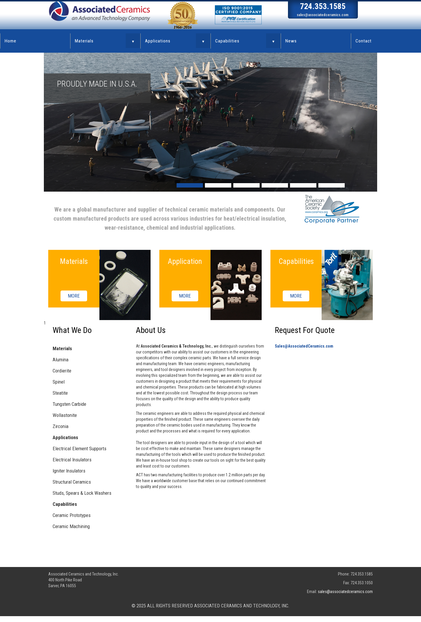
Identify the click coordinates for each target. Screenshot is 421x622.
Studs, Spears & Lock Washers (82, 493)
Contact (364, 41)
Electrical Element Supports (79, 448)
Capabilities (227, 41)
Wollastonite (65, 415)
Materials (84, 41)
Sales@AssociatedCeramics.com (304, 346)
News (291, 41)
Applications (157, 41)
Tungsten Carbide (69, 404)
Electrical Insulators (72, 460)
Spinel (59, 382)
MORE (74, 296)
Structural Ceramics (72, 482)
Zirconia (60, 426)
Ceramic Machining (71, 526)
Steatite (60, 393)
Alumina (60, 359)
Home (10, 41)
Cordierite (62, 371)
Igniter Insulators (69, 471)
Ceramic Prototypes (72, 515)
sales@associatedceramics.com (322, 15)
